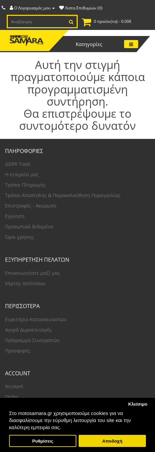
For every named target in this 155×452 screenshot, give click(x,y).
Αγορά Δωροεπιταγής (28, 330)
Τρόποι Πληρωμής (25, 185)
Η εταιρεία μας (22, 174)
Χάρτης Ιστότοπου (25, 283)
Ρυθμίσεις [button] (42, 441)
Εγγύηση (15, 216)
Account (14, 386)
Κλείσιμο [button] (137, 404)
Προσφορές (17, 350)
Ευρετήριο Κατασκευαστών (36, 319)
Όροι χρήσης (19, 237)
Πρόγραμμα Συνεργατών (32, 340)
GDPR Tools (18, 164)
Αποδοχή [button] (112, 441)
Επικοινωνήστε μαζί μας (32, 273)
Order (11, 396)
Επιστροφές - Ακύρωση (30, 205)
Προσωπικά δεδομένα (29, 226)
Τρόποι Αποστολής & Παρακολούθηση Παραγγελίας (62, 195)
